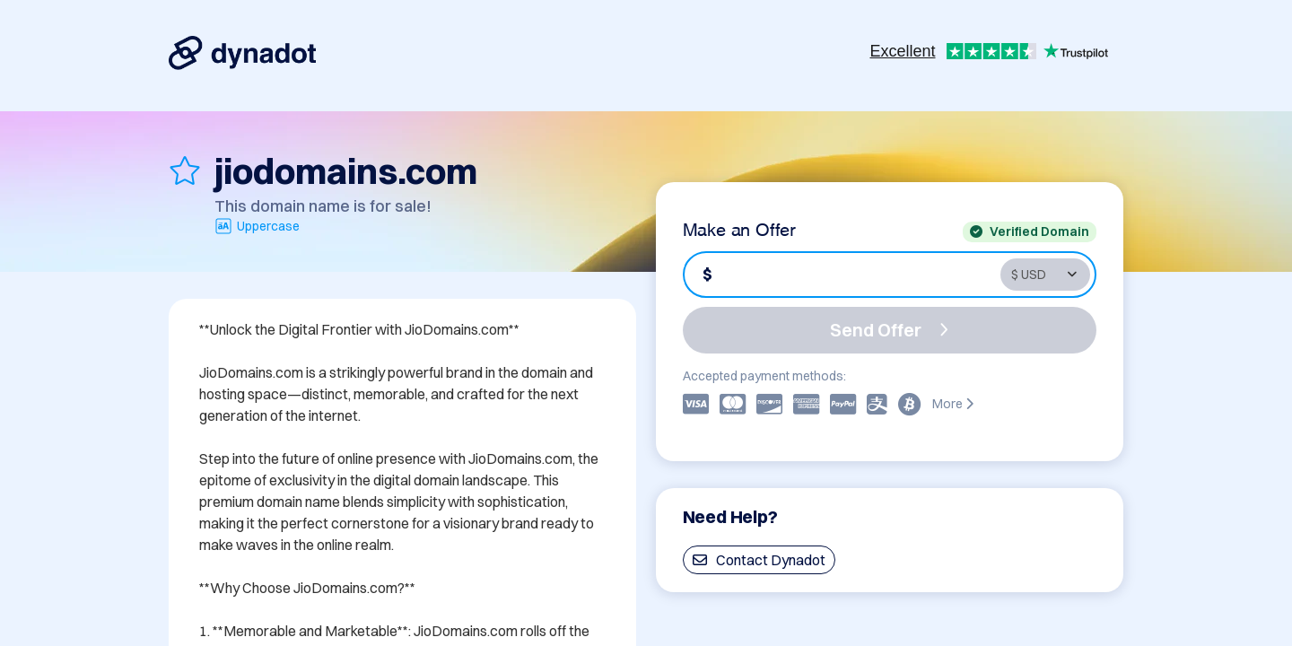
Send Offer (889, 330)
